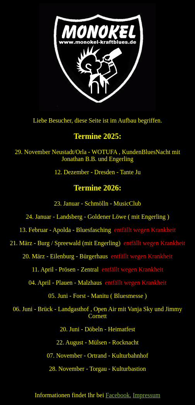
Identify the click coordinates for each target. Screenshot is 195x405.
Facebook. (118, 395)
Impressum (146, 395)
